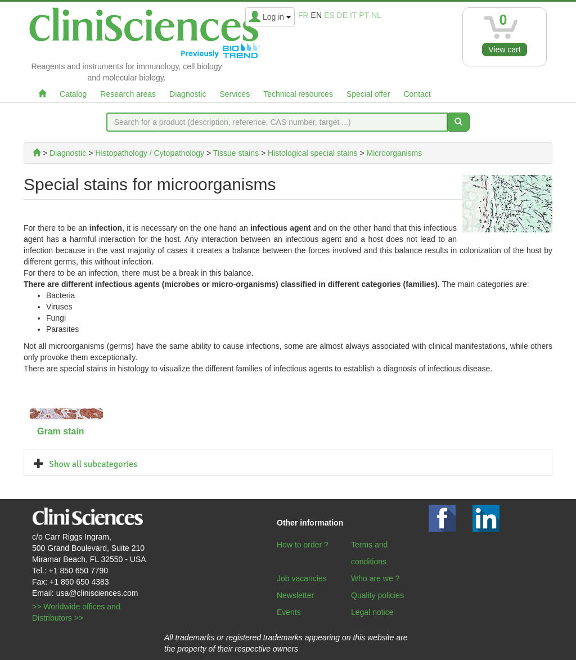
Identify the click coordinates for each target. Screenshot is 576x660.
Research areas (128, 93)
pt (364, 15)
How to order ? (302, 544)
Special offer (368, 93)
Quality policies (377, 595)
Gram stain (60, 431)
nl (376, 15)
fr (303, 15)
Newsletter (295, 595)
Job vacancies (302, 578)
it (353, 15)
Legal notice (372, 612)
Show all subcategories (93, 464)
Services (234, 93)
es (329, 15)
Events (289, 612)
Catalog (73, 93)
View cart (504, 49)
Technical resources (298, 93)
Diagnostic (187, 93)
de (342, 15)
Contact (416, 93)
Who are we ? (375, 578)
